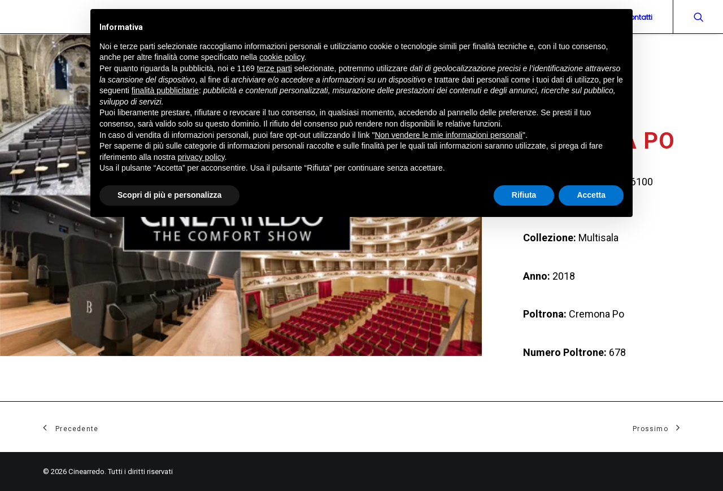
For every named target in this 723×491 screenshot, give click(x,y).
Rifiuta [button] (524, 194)
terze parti (274, 68)
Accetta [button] (591, 194)
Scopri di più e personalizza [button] (169, 194)
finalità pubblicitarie (165, 90)
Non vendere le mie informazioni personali (448, 135)
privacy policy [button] (201, 157)
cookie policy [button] (281, 57)
